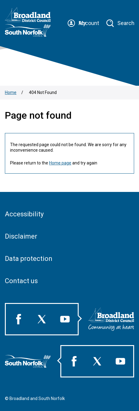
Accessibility (24, 214)
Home (10, 92)
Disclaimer (21, 236)
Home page (60, 162)
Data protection (28, 258)
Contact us (21, 281)
